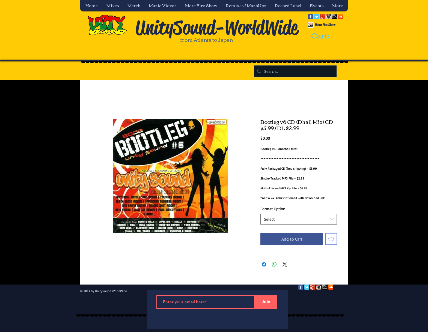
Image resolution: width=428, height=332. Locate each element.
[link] (325, 36)
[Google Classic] (322, 16)
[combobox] (298, 219)
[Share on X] (284, 264)
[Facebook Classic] (310, 16)
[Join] (266, 302)
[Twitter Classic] (316, 16)
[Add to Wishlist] (331, 239)
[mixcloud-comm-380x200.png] (334, 16)
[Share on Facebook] (264, 264)
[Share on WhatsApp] (274, 264)
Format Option (272, 208)
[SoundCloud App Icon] (340, 16)
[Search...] (294, 71)
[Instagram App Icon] (328, 16)
